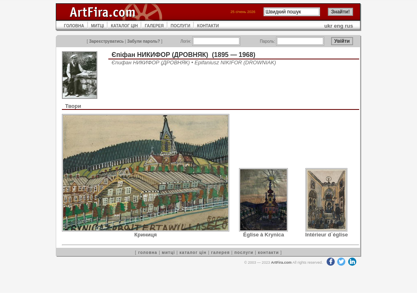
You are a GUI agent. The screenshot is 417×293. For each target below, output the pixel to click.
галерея (220, 252)
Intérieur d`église (326, 235)
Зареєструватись (106, 41)
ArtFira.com (281, 262)
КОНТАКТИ (208, 26)
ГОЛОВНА (74, 26)
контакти (268, 252)
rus (349, 26)
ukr (328, 26)
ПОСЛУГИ (180, 26)
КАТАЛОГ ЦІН (124, 26)
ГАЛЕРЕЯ (154, 26)
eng (338, 26)
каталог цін (193, 252)
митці (168, 252)
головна (147, 252)
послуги (243, 252)
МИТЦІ (97, 26)
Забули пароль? (143, 41)
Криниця (145, 235)
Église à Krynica (263, 235)
